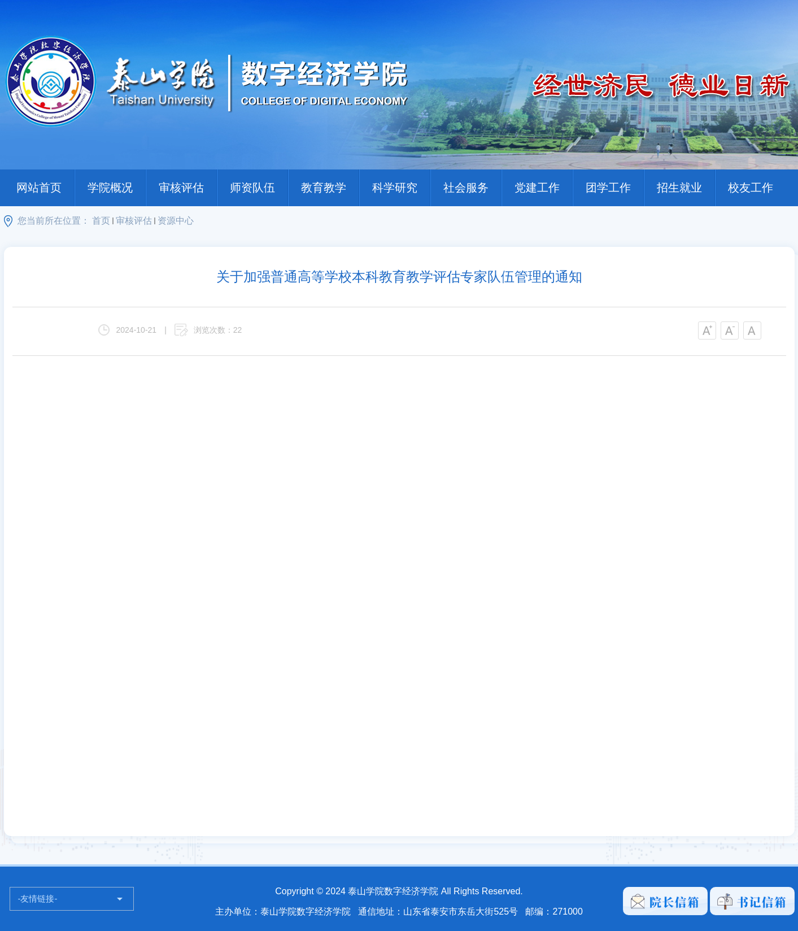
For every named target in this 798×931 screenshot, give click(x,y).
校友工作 (750, 187)
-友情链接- (38, 898)
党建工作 (537, 187)
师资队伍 (252, 187)
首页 (101, 220)
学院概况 (110, 187)
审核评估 (181, 187)
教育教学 (323, 187)
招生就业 (679, 187)
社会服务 (466, 187)
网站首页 (39, 187)
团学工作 (608, 187)
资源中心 (176, 220)
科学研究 (394, 187)
